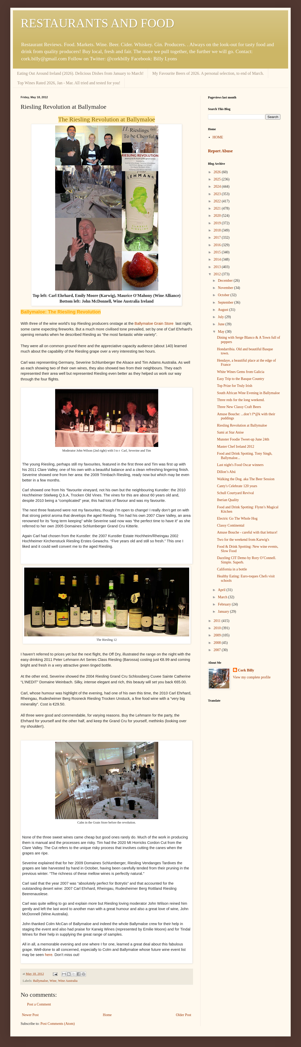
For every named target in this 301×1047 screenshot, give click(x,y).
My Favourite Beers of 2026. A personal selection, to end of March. (208, 73)
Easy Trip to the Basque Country (240, 379)
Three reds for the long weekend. (241, 400)
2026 (218, 172)
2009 (218, 635)
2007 (218, 650)
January (224, 611)
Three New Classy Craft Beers (239, 407)
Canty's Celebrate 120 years (237, 486)
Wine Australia (67, 981)
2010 (218, 628)
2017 (218, 237)
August (223, 310)
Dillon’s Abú (226, 472)
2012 (218, 274)
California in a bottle (232, 569)
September (226, 302)
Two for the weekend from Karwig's (243, 540)
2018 (218, 230)
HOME (218, 137)
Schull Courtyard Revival (235, 493)
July (221, 317)
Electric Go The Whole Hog (237, 518)
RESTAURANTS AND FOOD (97, 23)
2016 (218, 245)
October (224, 295)
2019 (218, 223)
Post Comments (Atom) (57, 1024)
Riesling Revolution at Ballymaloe (242, 425)
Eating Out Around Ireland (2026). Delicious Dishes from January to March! (80, 73)
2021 (218, 208)
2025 (218, 179)
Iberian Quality (228, 500)
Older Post (183, 1015)
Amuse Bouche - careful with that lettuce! (247, 532)
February (225, 604)
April (222, 590)
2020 (218, 216)
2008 (218, 643)
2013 (218, 267)
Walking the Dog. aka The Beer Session (245, 479)
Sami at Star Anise (230, 432)
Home (107, 1015)
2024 (218, 186)
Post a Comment (39, 1004)
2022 (218, 201)
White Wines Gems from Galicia (240, 372)
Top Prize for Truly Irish (234, 386)
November (226, 288)
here (48, 955)
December (225, 280)
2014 (218, 259)
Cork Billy (246, 670)
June (221, 324)
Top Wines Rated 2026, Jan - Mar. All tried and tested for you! (68, 83)
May (221, 332)
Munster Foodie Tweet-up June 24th (243, 439)
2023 (218, 194)
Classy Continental (230, 525)
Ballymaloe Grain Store (154, 323)
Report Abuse (220, 150)
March (223, 597)
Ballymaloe (40, 981)
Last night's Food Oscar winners (240, 465)
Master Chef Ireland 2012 (235, 446)
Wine (52, 981)
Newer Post (30, 1015)
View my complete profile (252, 677)
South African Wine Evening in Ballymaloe (248, 393)
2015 (218, 252)
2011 (218, 621)
